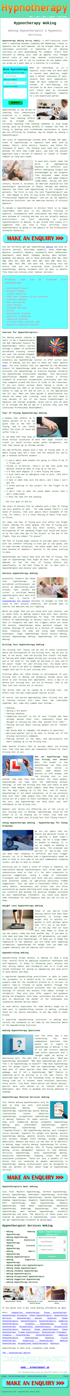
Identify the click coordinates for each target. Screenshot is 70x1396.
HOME (31, 17)
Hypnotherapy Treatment (54, 1332)
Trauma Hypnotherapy (29, 1332)
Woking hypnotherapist (28, 1102)
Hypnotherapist (28, 1321)
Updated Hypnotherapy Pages (37, 1376)
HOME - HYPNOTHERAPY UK (35, 1367)
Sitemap (4, 1376)
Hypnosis (51, 1318)
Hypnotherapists (47, 1321)
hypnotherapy (24, 140)
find (11, 1192)
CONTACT (52, 17)
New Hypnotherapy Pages (17, 1376)
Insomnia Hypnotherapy (39, 1324)
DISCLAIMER (62, 17)
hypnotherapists (10, 222)
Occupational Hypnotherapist (35, 1327)
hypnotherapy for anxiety (16, 601)
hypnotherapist (10, 135)
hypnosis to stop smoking (51, 1150)
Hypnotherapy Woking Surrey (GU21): (21, 41)
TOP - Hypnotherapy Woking (16, 1353)
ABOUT (44, 17)
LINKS (37, 17)
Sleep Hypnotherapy (55, 1313)
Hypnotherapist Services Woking (27, 1225)
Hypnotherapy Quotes (29, 1318)
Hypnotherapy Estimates (14, 1315)
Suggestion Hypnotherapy (25, 1313)
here (4, 366)
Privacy (66, 1376)
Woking (49, 247)
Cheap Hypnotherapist (40, 1315)
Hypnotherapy (31, 1338)
